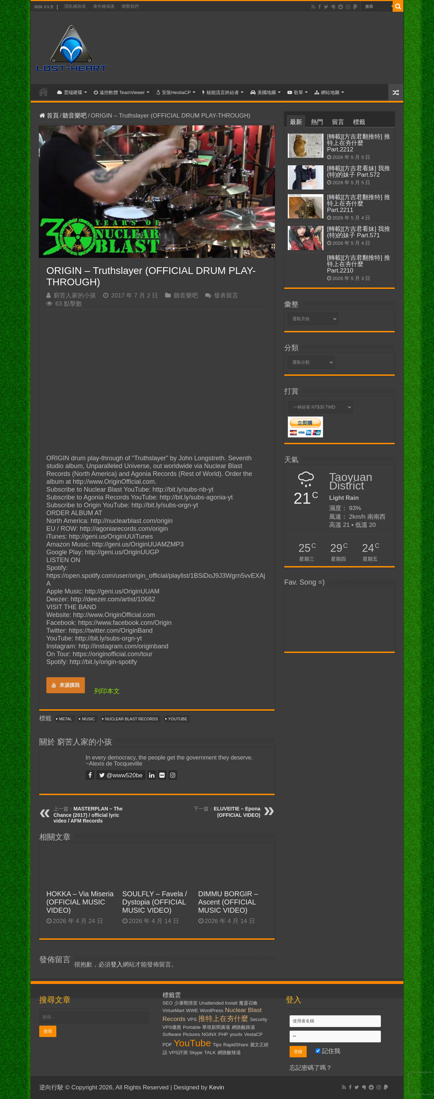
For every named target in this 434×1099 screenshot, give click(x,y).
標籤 (359, 122)
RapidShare (235, 1044)
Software (172, 1034)
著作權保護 (103, 6)
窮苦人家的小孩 (74, 295)
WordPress (211, 1010)
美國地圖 (263, 92)
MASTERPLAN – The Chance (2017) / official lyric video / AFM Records (88, 815)
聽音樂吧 (74, 115)
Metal (65, 719)
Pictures (191, 1034)
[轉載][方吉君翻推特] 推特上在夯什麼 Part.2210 (358, 264)
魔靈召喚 (248, 1003)
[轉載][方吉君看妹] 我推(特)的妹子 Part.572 (358, 171)
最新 (296, 122)
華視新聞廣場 (216, 1027)
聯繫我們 (130, 6)
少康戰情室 (186, 1003)
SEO (168, 1003)
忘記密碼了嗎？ (311, 1067)
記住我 (328, 1051)
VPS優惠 (172, 1027)
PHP (223, 1034)
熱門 (317, 122)
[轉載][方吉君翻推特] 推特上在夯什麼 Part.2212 (358, 143)
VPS (192, 1019)
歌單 (295, 92)
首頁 (43, 91)
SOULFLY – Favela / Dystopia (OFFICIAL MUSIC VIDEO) (154, 902)
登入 (117, 964)
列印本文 (107, 691)
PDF (167, 1044)
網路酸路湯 (243, 1027)
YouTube (177, 719)
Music (88, 719)
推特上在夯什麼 (223, 1018)
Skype (196, 1052)
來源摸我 (66, 685)
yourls (236, 1034)
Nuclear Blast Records (131, 719)
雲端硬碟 (69, 92)
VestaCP (253, 1034)
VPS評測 (178, 1052)
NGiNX (209, 1034)
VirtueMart (173, 1010)
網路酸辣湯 (229, 1052)
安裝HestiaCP (173, 92)
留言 (338, 122)
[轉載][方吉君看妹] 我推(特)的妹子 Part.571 (358, 232)
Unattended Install (218, 1003)
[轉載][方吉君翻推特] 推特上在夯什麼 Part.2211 (358, 203)
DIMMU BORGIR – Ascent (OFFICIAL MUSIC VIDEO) (228, 902)
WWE (192, 1010)
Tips (217, 1044)
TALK (210, 1052)
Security (258, 1019)
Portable (192, 1027)
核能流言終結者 (220, 92)
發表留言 (226, 295)
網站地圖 (327, 92)
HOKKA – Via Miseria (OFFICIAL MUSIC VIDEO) (80, 902)
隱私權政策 (75, 6)
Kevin (216, 1087)
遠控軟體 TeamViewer (119, 92)
